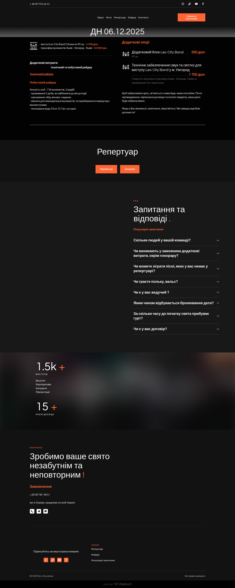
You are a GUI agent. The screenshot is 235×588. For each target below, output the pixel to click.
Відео (101, 17)
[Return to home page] (49, 17)
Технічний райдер (41, 74)
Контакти (143, 17)
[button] (183, 4)
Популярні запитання (103, 560)
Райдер (132, 17)
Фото (109, 17)
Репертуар (120, 17)
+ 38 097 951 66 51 (40, 4)
